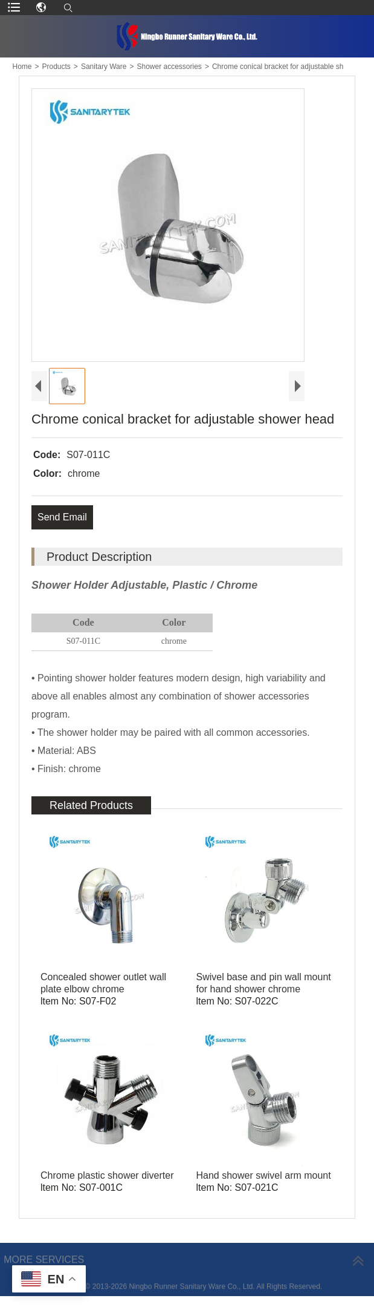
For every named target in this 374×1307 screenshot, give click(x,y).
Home (21, 66)
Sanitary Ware (104, 66)
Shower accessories (169, 66)
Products (56, 66)
